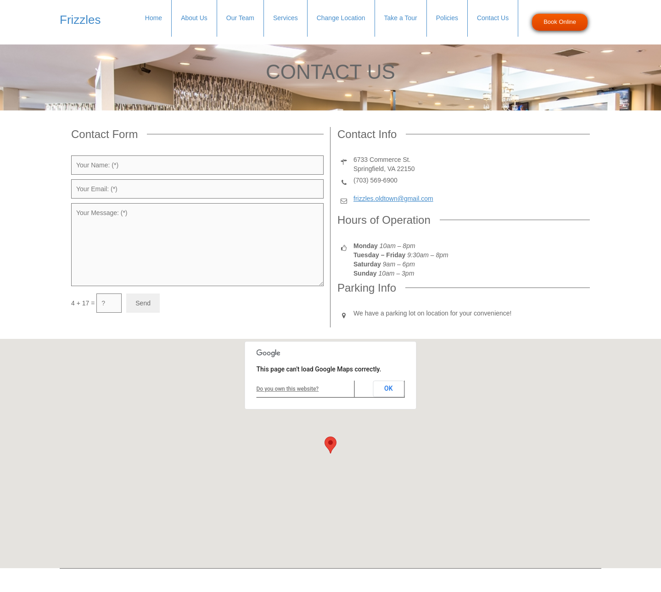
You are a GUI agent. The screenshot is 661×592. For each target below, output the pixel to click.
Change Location (341, 18)
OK (388, 388)
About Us (194, 18)
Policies (447, 18)
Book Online (559, 21)
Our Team (240, 18)
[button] (330, 445)
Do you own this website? (288, 389)
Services (285, 18)
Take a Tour (400, 18)
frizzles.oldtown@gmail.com (393, 198)
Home (153, 18)
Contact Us (493, 18)
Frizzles (80, 20)
